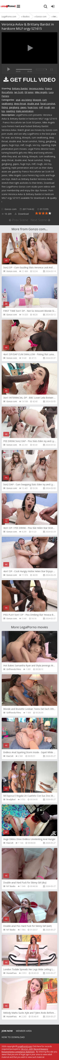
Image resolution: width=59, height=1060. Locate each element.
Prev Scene (18, 220)
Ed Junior (29, 92)
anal (18, 99)
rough (47, 107)
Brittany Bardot (20, 88)
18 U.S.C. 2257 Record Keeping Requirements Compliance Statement (25, 1050)
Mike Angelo (41, 92)
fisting (5, 107)
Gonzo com (11, 209)
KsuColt (9, 756)
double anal (33, 103)
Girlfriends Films (13, 669)
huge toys (33, 107)
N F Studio (10, 886)
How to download (13, 1037)
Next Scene (40, 220)
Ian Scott (18, 92)
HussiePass (11, 973)
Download (22, 213)
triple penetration (25, 111)
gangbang (14, 107)
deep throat (20, 103)
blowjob (37, 99)
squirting (10, 111)
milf (41, 107)
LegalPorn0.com (24, 1046)
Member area (24, 1030)
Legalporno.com (9, 6)
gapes (23, 107)
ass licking (26, 99)
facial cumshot (47, 103)
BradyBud (10, 799)
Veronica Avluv (36, 88)
